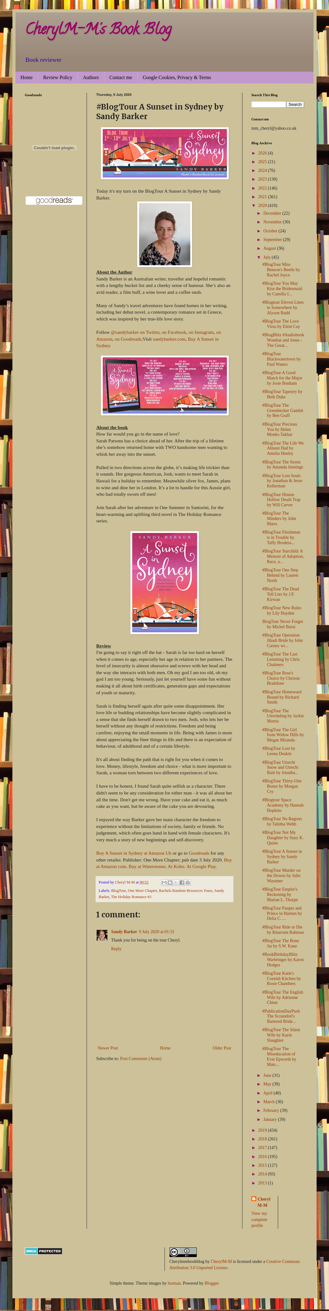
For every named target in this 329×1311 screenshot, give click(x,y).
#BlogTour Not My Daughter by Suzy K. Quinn (283, 837)
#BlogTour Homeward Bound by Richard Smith (281, 697)
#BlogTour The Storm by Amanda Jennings (282, 465)
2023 (263, 179)
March (269, 1101)
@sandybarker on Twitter (135, 332)
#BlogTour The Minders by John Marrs (279, 518)
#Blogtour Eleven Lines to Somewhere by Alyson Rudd (283, 307)
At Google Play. (201, 866)
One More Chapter (142, 890)
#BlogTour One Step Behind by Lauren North (280, 575)
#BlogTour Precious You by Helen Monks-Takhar (279, 429)
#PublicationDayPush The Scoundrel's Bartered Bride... (281, 1016)
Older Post (222, 1048)
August (270, 248)
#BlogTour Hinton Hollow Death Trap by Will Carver (281, 500)
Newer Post (108, 1048)
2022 (263, 188)
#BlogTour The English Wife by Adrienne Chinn (282, 997)
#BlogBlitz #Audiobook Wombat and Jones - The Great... (283, 340)
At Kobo (176, 866)
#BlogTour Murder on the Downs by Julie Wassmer (281, 875)
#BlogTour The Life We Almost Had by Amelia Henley (283, 448)
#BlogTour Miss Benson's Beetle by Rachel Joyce (281, 269)
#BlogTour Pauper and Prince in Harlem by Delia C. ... (282, 913)
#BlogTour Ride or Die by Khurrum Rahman (283, 930)
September (273, 239)
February (271, 1110)
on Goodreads (128, 339)
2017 (263, 1147)
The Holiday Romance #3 (131, 897)
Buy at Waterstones (146, 866)
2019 (263, 1130)
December (272, 213)
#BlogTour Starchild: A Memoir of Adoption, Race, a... (283, 556)
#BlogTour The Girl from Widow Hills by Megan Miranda (283, 735)
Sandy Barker (124, 931)
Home (26, 77)
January (270, 1119)
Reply (116, 948)
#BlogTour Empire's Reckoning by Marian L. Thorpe (280, 894)
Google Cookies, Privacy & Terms (177, 77)
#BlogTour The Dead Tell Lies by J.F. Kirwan (280, 594)
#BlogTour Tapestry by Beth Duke (282, 394)
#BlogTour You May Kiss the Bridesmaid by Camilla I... (282, 288)
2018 (263, 1139)
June (267, 1075)
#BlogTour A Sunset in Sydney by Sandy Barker (282, 856)
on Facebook (173, 332)
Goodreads (199, 853)
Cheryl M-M (264, 1202)
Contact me (120, 77)
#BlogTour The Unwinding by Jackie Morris (283, 716)
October (270, 231)
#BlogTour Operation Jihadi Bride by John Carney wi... (282, 640)
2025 (263, 161)
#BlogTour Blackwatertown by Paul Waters (281, 359)
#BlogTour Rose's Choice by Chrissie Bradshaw (281, 678)
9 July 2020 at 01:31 (156, 931)
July (267, 257)
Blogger (211, 1283)
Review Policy (57, 77)
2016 (263, 1156)
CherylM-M (221, 1261)
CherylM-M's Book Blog (98, 30)
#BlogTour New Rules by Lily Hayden (281, 610)
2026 (263, 153)
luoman (174, 1283)
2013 (263, 1183)
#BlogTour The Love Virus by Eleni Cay (281, 324)
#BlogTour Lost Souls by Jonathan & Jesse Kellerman (282, 481)
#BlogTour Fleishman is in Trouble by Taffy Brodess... (281, 537)
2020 (263, 205)
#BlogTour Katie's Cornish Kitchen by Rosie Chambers (281, 978)
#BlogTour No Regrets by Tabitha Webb (282, 821)
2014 (263, 1174)
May (267, 1084)
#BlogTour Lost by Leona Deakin (278, 751)
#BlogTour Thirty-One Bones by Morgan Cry (282, 786)
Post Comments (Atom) (140, 1058)
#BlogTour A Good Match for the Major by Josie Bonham (282, 378)
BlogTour (118, 890)
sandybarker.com (169, 339)
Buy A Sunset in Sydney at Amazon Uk (133, 853)
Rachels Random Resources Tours (185, 890)
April (268, 1093)
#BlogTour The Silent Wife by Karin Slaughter (281, 1035)
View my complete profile (259, 1219)
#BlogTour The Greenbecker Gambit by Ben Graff (282, 410)
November (273, 222)
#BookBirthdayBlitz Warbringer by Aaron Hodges (283, 959)
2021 (263, 197)
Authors (91, 77)
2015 (263, 1165)
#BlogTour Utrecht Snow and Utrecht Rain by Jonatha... (280, 767)
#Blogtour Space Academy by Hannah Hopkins (283, 805)
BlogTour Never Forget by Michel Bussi (282, 624)
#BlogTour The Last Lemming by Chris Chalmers (281, 659)
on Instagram (201, 332)
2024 (263, 170)
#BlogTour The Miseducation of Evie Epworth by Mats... (279, 1056)
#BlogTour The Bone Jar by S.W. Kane (280, 943)
